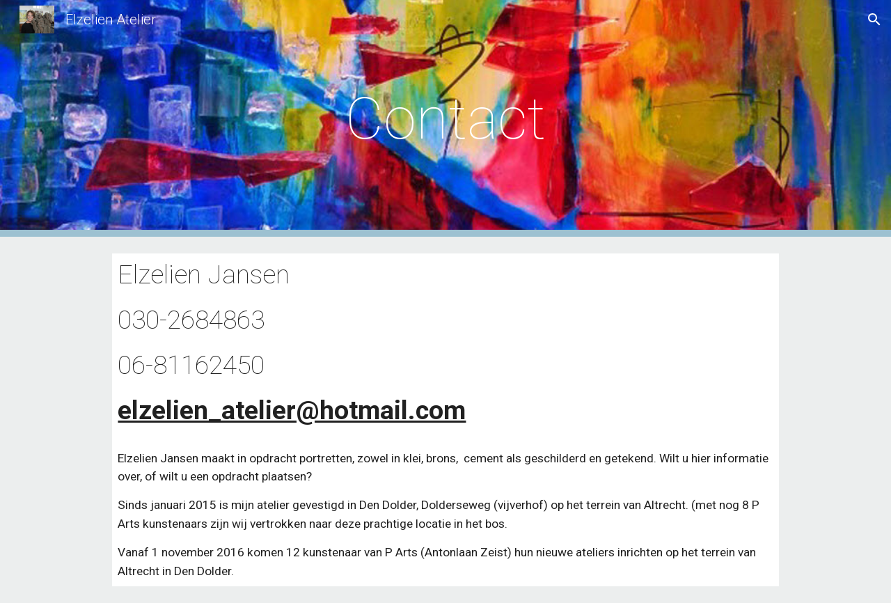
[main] (445, 119)
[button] (874, 19)
